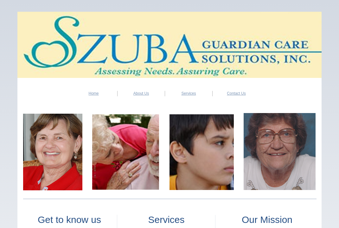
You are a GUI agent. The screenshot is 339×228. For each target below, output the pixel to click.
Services (188, 93)
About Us (141, 93)
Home (93, 93)
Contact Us (236, 93)
